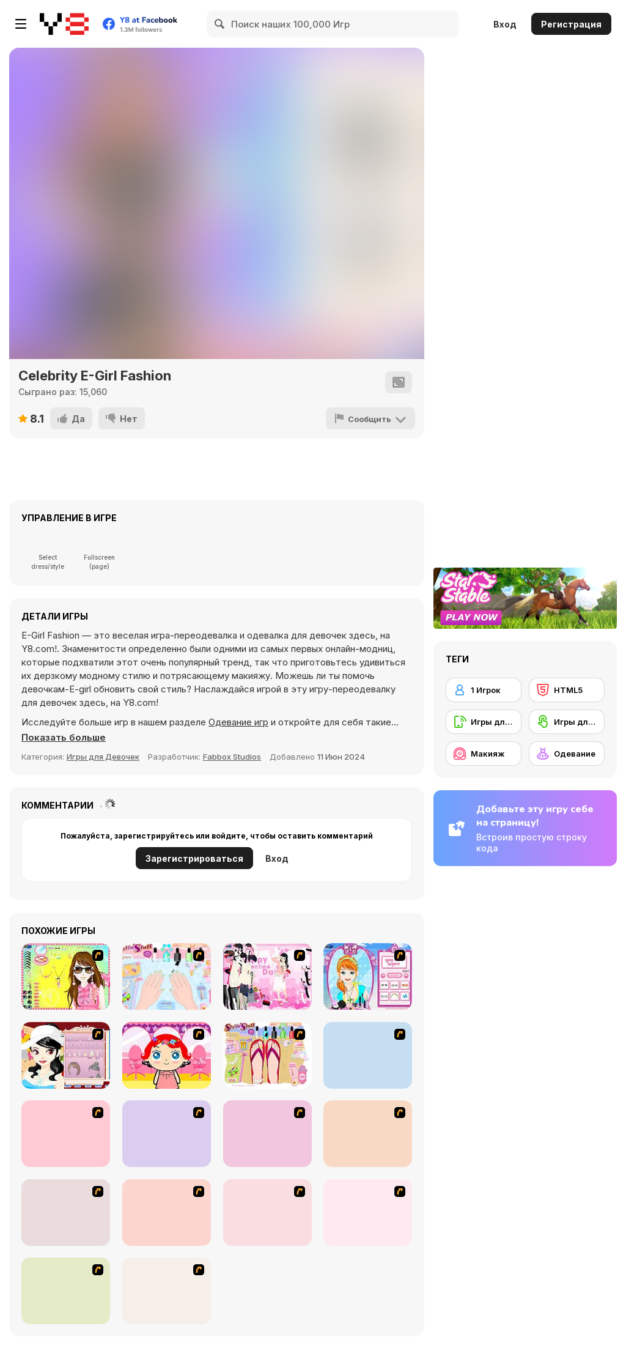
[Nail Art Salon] (166, 976)
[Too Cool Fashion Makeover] (367, 1133)
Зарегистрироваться (194, 858)
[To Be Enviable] (65, 976)
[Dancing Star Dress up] (166, 1212)
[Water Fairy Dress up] (65, 1212)
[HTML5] (567, 690)
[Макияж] (483, 753)
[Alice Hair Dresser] (367, 1055)
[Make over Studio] (267, 1133)
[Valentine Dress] (267, 976)
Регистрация (571, 24)
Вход (505, 24)
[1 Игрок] (483, 690)
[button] (63, 737)
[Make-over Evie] (367, 976)
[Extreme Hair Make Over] (65, 1133)
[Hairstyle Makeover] (267, 1212)
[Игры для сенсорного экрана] (567, 721)
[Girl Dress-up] (65, 1055)
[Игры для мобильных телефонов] (483, 721)
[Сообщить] (370, 418)
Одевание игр (238, 722)
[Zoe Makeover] (65, 1291)
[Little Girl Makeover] (166, 1055)
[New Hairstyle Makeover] (166, 1133)
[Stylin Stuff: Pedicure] (267, 1055)
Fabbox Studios (232, 756)
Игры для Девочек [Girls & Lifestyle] (103, 756)
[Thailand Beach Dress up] (166, 1291)
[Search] (220, 23)
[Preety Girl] (367, 1212)
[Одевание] (567, 753)
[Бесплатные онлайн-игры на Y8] (64, 24)
